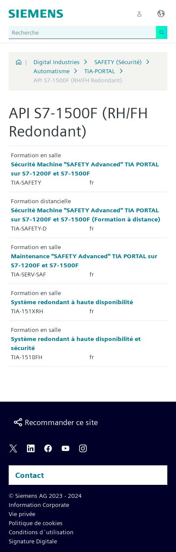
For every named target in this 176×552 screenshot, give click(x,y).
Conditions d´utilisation (41, 532)
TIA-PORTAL (99, 71)
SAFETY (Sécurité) (118, 61)
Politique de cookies (36, 523)
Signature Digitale (33, 541)
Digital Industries (56, 61)
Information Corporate (39, 504)
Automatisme (51, 71)
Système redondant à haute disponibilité (72, 302)
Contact (29, 475)
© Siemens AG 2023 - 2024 (45, 495)
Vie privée (22, 513)
